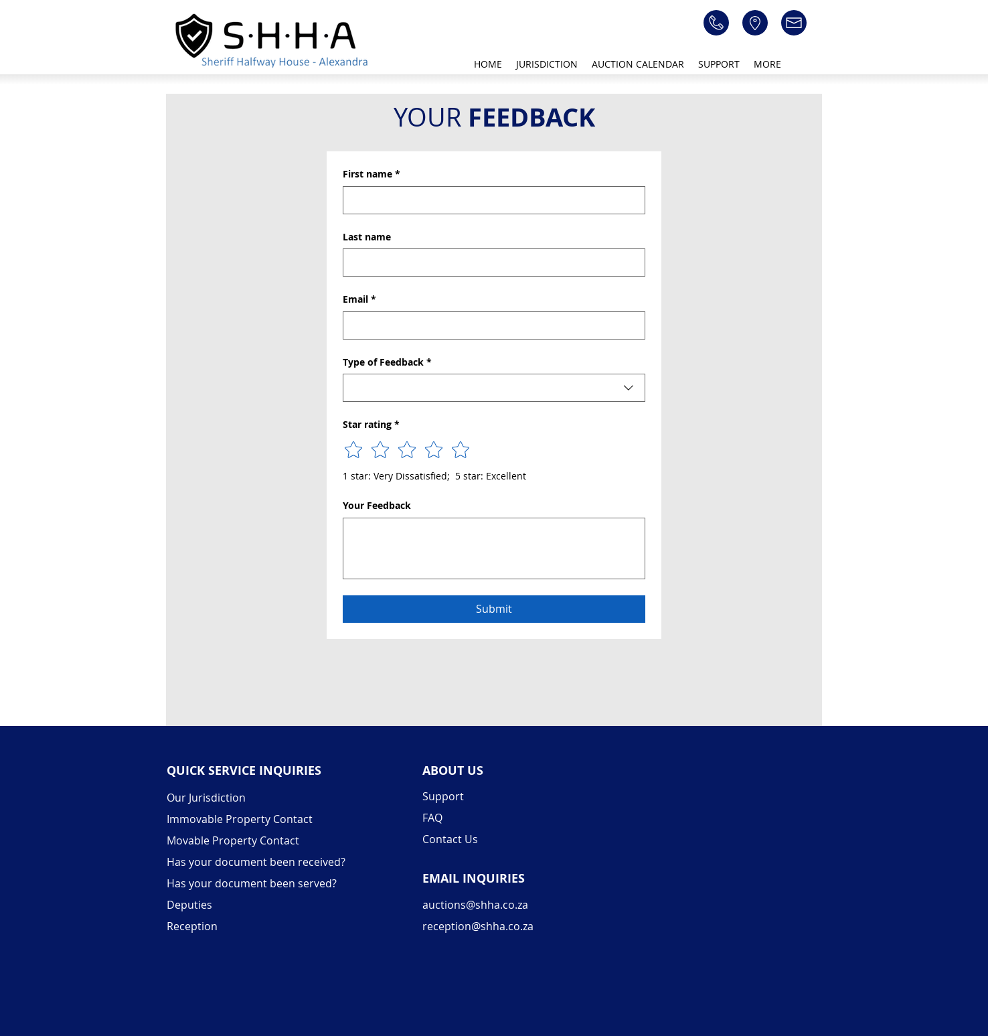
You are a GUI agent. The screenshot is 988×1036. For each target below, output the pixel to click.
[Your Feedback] (494, 548)
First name (371, 174)
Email (359, 299)
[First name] (490, 200)
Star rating (371, 424)
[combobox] (494, 388)
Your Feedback (377, 505)
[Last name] (490, 262)
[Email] (490, 325)
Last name (367, 236)
